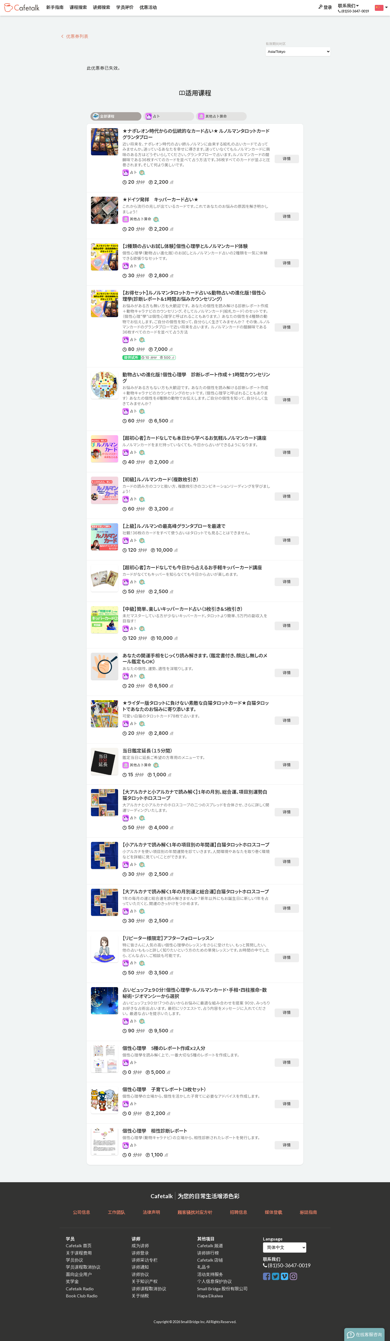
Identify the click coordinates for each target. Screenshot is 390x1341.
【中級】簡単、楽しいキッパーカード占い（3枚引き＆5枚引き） (182, 609)
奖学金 (72, 1281)
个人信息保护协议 (214, 1281)
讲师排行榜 (208, 1252)
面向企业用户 (79, 1274)
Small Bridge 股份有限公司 (222, 1288)
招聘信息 (238, 1212)
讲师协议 (140, 1274)
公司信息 (81, 1212)
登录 (324, 7)
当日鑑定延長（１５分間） (147, 751)
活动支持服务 (210, 1274)
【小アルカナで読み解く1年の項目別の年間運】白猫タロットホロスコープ (195, 845)
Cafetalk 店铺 (210, 1259)
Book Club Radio (82, 1295)
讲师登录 (140, 1252)
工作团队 (116, 1212)
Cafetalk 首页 (79, 1245)
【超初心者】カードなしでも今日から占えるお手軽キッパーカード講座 (192, 567)
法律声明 (151, 1212)
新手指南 (55, 7)
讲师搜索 (101, 7)
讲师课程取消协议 (149, 1288)
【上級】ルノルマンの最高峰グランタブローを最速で (173, 526)
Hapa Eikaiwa (210, 1295)
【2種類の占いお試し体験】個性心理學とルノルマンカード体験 (185, 246)
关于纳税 (140, 1295)
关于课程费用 (79, 1252)
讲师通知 (140, 1266)
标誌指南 (308, 1212)
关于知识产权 (145, 1281)
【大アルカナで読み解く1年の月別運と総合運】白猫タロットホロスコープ (195, 891)
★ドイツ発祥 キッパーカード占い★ (160, 199)
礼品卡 (203, 1266)
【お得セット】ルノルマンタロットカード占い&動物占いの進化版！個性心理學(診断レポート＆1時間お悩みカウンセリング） (194, 296)
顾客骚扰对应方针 (195, 1212)
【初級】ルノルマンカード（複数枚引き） (160, 479)
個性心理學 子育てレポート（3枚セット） (164, 1089)
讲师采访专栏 (145, 1259)
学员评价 (124, 7)
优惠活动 (148, 7)
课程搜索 (78, 7)
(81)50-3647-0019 (289, 1265)
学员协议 (74, 1259)
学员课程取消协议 (83, 1266)
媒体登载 (273, 1212)
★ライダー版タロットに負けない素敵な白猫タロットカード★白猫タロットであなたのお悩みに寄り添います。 (195, 706)
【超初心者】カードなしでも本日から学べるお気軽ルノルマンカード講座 (194, 438)
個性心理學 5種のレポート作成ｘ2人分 (163, 1048)
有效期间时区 (276, 44)
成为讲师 (140, 1245)
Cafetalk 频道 (210, 1245)
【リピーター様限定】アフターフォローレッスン (168, 938)
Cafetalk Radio (80, 1288)
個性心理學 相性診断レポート (154, 1131)
